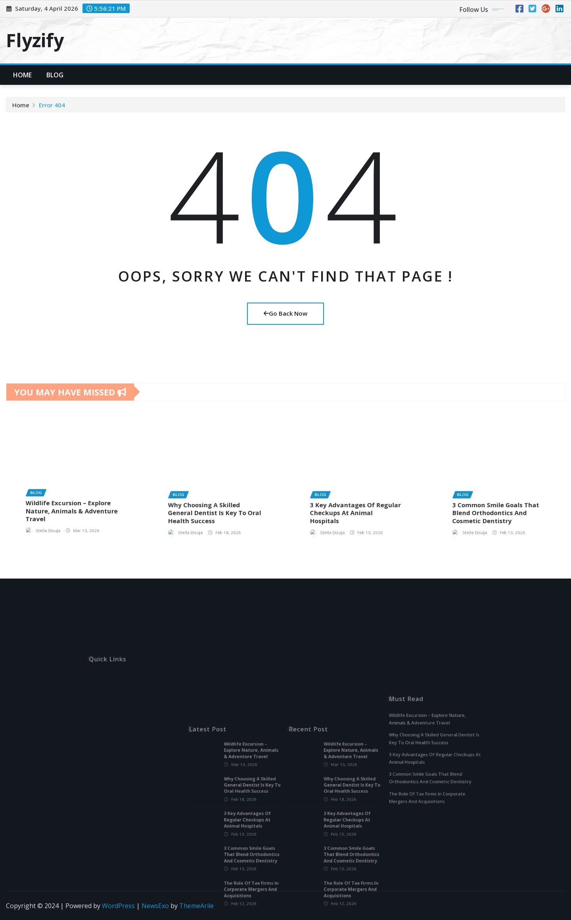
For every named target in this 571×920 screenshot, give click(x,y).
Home (22, 75)
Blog (55, 75)
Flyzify (35, 40)
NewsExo (155, 905)
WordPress (118, 905)
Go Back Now (285, 313)
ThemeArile (196, 905)
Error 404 (52, 109)
